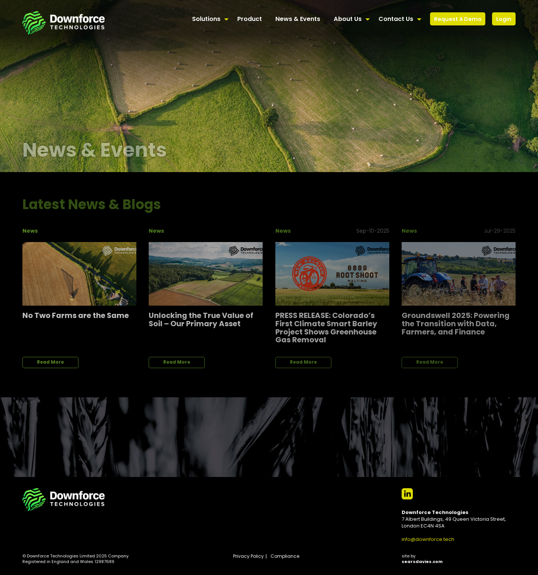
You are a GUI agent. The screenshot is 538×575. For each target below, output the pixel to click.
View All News (487, 200)
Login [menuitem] (503, 19)
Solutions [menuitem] (206, 19)
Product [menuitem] (249, 19)
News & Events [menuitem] (297, 19)
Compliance (284, 556)
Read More (50, 362)
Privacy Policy (248, 556)
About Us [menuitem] (348, 19)
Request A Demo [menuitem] (458, 19)
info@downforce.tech (428, 540)
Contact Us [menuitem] (395, 19)
